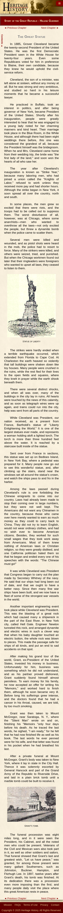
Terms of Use (30, 904)
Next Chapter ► (50, 27)
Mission (8, 904)
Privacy (44, 904)
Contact (55, 904)
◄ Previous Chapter (15, 27)
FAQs (18, 904)
